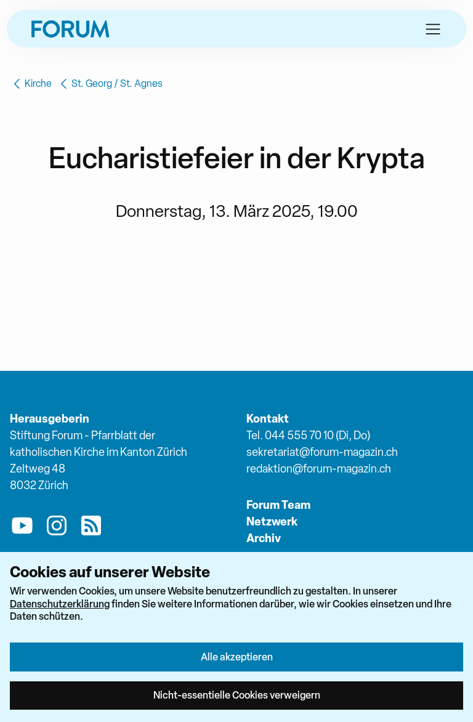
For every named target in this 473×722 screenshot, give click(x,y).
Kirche (31, 83)
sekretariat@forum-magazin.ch (322, 452)
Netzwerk (271, 521)
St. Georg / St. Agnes (110, 83)
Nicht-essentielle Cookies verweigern (236, 695)
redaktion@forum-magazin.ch (318, 468)
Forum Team (278, 505)
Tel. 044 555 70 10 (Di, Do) (308, 435)
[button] (433, 29)
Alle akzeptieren (237, 656)
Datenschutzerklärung (60, 603)
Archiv (263, 538)
